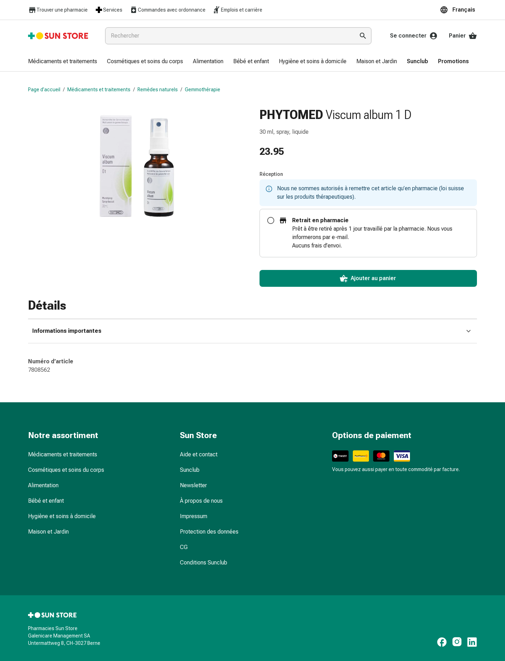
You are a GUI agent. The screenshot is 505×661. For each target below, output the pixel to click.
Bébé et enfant (46, 500)
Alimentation (43, 485)
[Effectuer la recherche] (363, 35)
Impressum (193, 516)
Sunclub (190, 470)
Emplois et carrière (237, 10)
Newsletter (193, 485)
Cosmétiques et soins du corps (66, 470)
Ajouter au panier (367, 278)
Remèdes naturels (157, 89)
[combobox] (228, 35)
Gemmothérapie (202, 89)
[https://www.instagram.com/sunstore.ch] (457, 642)
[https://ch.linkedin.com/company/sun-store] (472, 642)
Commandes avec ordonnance (167, 10)
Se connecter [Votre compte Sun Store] (414, 36)
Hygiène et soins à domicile (62, 516)
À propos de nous (201, 500)
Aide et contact (198, 454)
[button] (458, 10)
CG (184, 547)
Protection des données (209, 531)
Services (108, 10)
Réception (271, 174)
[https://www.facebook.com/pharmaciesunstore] (442, 642)
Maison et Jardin (48, 531)
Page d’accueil (44, 89)
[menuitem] (62, 62)
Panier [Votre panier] (463, 36)
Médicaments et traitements (98, 89)
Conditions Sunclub (203, 562)
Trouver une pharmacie (58, 10)
